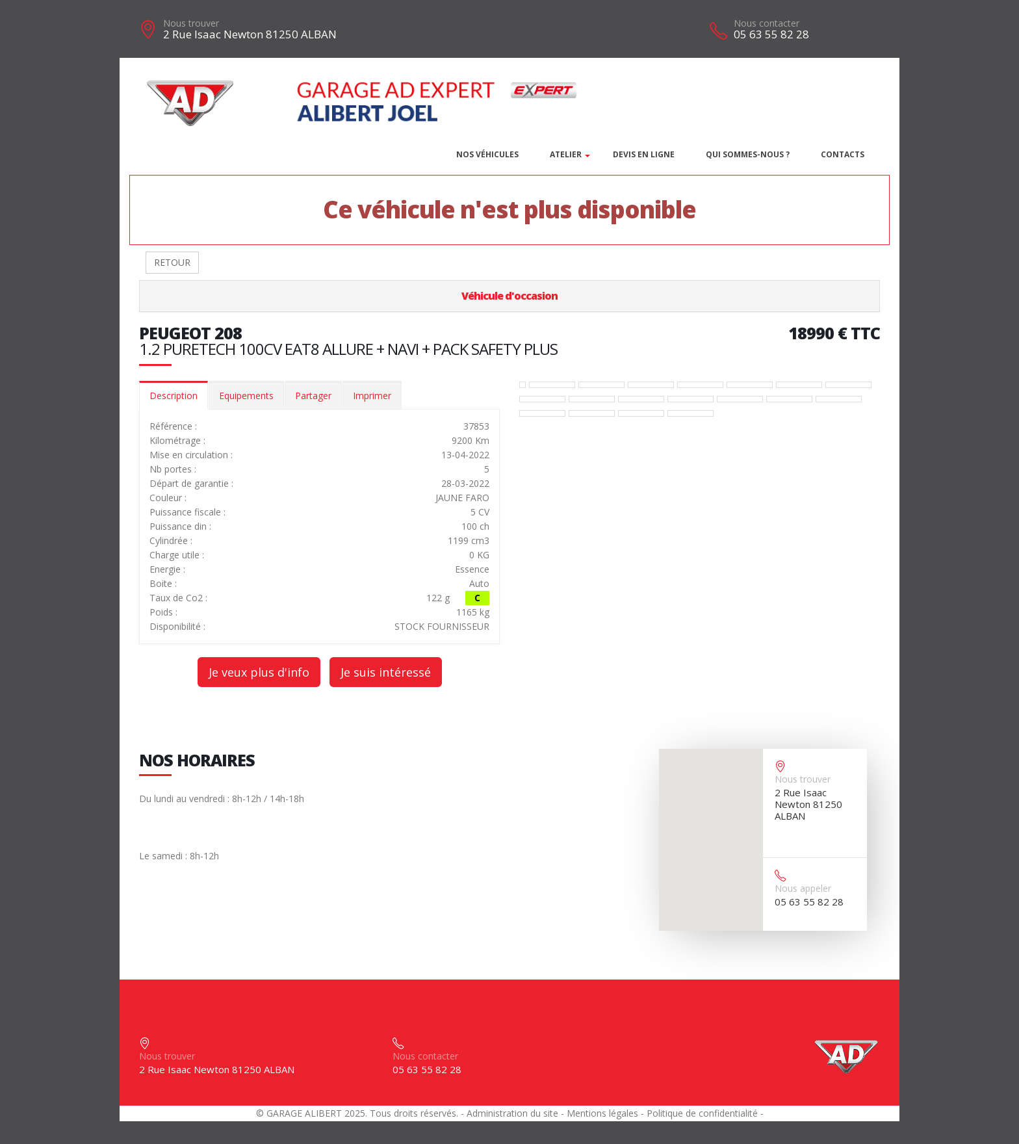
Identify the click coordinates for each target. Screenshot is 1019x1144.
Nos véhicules (487, 154)
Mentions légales (602, 1113)
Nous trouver (191, 23)
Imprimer (372, 395)
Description (173, 395)
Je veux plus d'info (259, 672)
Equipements (246, 395)
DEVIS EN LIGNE (644, 154)
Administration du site (512, 1113)
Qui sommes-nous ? (748, 154)
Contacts (842, 154)
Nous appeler (803, 888)
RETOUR (172, 262)
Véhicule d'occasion (509, 296)
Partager (313, 395)
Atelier (566, 154)
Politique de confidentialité (702, 1113)
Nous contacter (766, 23)
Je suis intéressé (386, 672)
